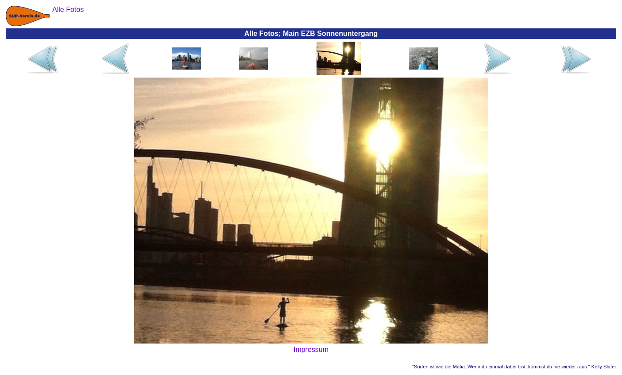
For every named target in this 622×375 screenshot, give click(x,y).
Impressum (311, 349)
